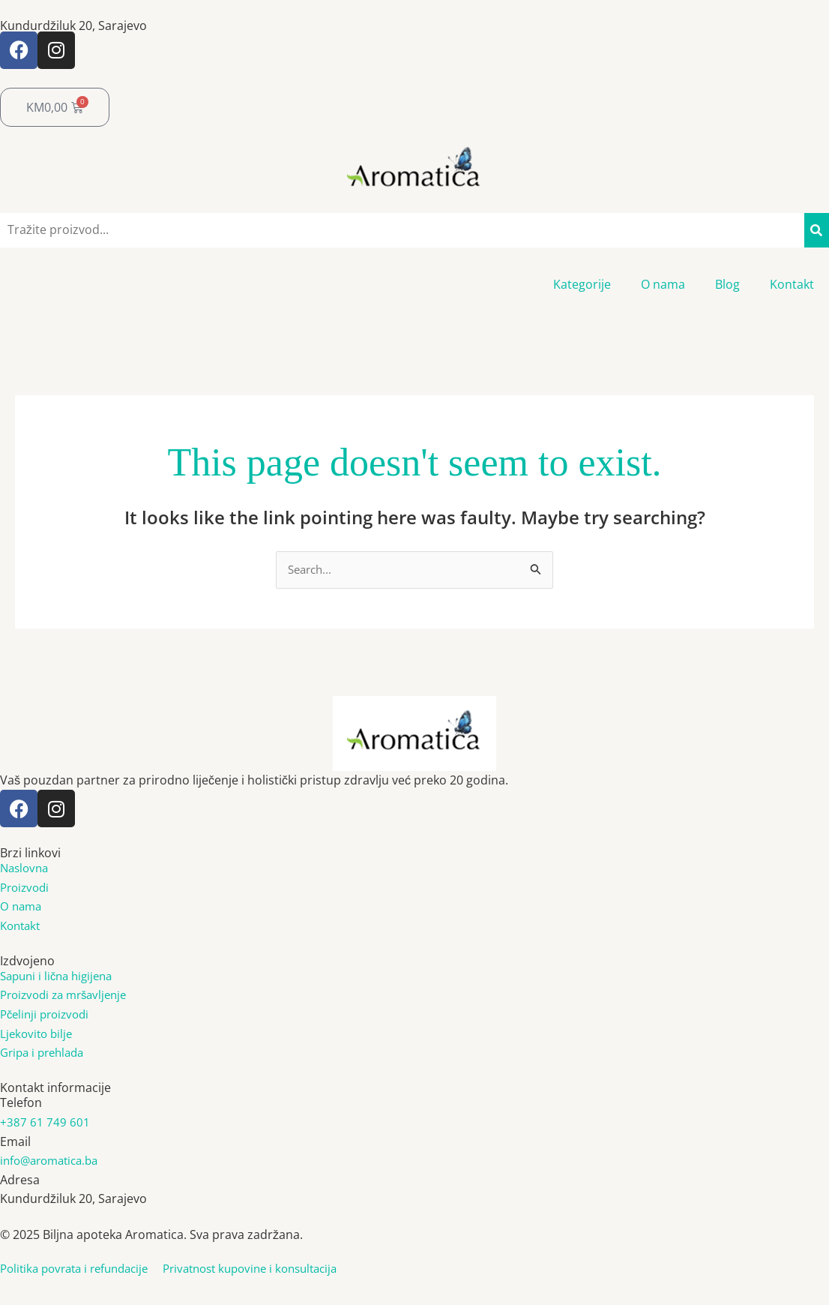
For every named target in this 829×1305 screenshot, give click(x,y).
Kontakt (792, 284)
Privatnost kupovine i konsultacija (271, 1270)
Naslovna (26, 869)
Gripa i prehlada (45, 1054)
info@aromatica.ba (53, 1162)
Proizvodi (26, 888)
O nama (663, 284)
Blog (727, 284)
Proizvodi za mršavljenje (68, 996)
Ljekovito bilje (38, 1035)
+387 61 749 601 (45, 1123)
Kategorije (582, 284)
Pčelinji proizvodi (48, 1015)
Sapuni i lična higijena (60, 977)
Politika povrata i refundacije (88, 1270)
